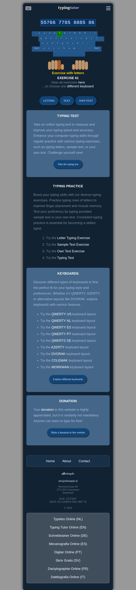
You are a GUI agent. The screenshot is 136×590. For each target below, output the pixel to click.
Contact (84, 461)
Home (50, 461)
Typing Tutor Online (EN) (68, 527)
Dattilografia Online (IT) (68, 577)
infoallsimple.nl (68, 480)
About (66, 461)
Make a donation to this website (68, 432)
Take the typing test (68, 164)
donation (47, 409)
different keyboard (80, 86)
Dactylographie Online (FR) (68, 569)
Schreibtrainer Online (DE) (68, 535)
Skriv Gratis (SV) (68, 560)
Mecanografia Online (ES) (68, 544)
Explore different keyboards (68, 379)
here (81, 82)
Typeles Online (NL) (68, 519)
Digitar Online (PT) (68, 552)
